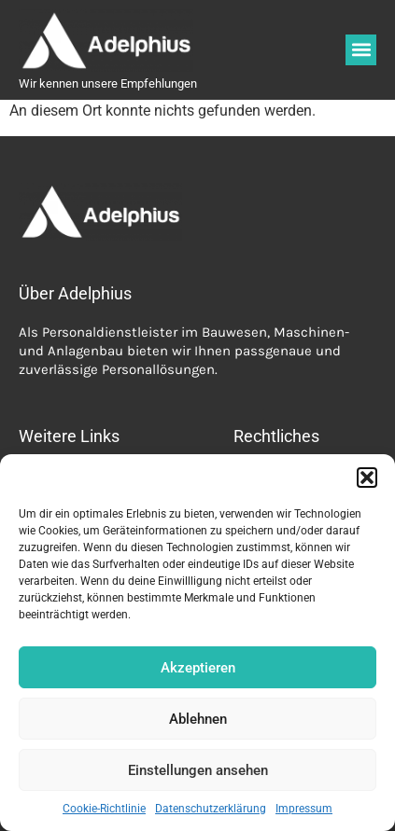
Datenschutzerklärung (210, 808)
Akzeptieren (198, 667)
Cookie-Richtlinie (104, 808)
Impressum (303, 808)
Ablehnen (198, 719)
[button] (367, 477)
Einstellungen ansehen (198, 770)
